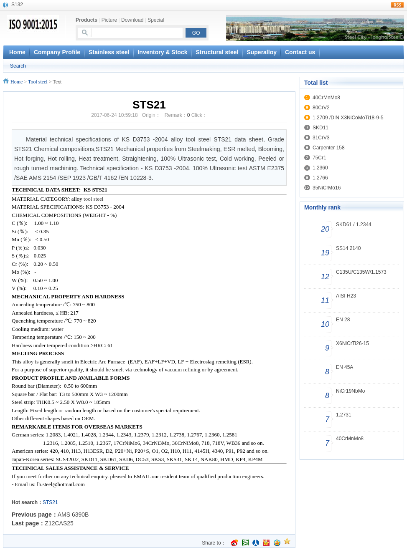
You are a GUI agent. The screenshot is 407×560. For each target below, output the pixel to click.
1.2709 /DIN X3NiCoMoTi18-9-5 (348, 118)
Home (16, 82)
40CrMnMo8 (326, 98)
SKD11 (320, 128)
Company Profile (57, 52)
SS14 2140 (348, 248)
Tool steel (38, 82)
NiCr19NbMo (350, 391)
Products (86, 20)
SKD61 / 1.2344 (353, 224)
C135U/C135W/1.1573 (361, 272)
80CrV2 (321, 108)
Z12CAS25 (59, 523)
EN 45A (344, 367)
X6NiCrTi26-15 (352, 343)
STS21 (50, 502)
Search (18, 66)
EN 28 (343, 320)
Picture (109, 20)
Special (156, 20)
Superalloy (262, 52)
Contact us (300, 52)
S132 (17, 5)
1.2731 (343, 415)
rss (397, 5)
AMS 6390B (73, 514)
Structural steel (217, 52)
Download (132, 20)
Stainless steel (109, 52)
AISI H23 (346, 296)
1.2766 (320, 178)
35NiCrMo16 (327, 188)
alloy (29, 361)
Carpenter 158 (329, 148)
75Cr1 (319, 158)
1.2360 (320, 168)
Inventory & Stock (162, 52)
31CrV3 (321, 138)
